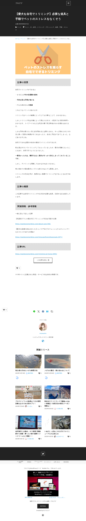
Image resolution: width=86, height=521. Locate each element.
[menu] (68, 3)
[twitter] (43, 454)
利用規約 (29, 462)
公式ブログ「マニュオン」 (57, 498)
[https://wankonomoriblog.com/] (43, 341)
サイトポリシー (47, 462)
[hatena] (47, 312)
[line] (34, 312)
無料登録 (43, 507)
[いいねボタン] (17, 268)
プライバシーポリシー (38, 463)
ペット (19, 27)
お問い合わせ (56, 462)
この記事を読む (43, 260)
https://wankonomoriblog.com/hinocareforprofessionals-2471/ (39, 237)
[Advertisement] (43, 291)
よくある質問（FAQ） (20, 463)
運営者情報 (66, 462)
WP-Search (28, 498)
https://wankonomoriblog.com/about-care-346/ (33, 224)
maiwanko (43, 334)
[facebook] (43, 312)
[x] (39, 312)
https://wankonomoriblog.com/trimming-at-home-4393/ (36, 254)
